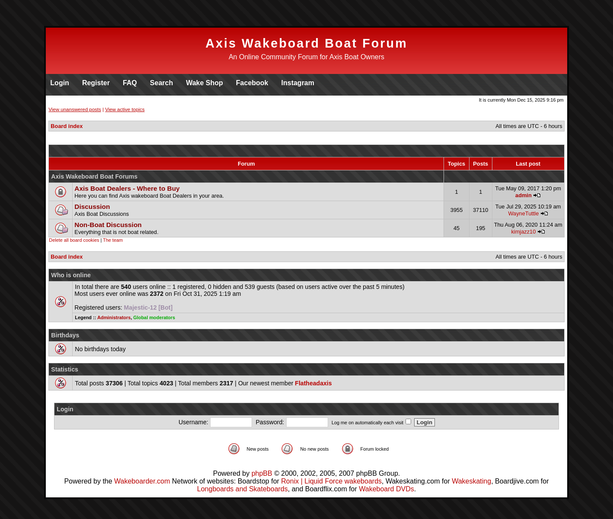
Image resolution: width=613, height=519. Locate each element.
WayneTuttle (523, 213)
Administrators (114, 317)
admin (523, 195)
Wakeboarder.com (142, 481)
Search (161, 82)
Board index (67, 126)
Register (96, 82)
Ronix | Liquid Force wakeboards (331, 481)
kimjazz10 (523, 231)
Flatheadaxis (313, 383)
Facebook (252, 82)
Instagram (297, 82)
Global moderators (154, 317)
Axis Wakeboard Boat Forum (306, 43)
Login (59, 82)
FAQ (130, 82)
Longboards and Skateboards (242, 489)
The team (113, 240)
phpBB (262, 473)
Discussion (92, 206)
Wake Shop (204, 82)
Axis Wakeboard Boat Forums (94, 176)
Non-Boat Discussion (107, 224)
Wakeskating (471, 481)
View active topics (124, 109)
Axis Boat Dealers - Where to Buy (126, 188)
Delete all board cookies (74, 240)
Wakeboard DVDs (386, 489)
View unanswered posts (74, 109)
